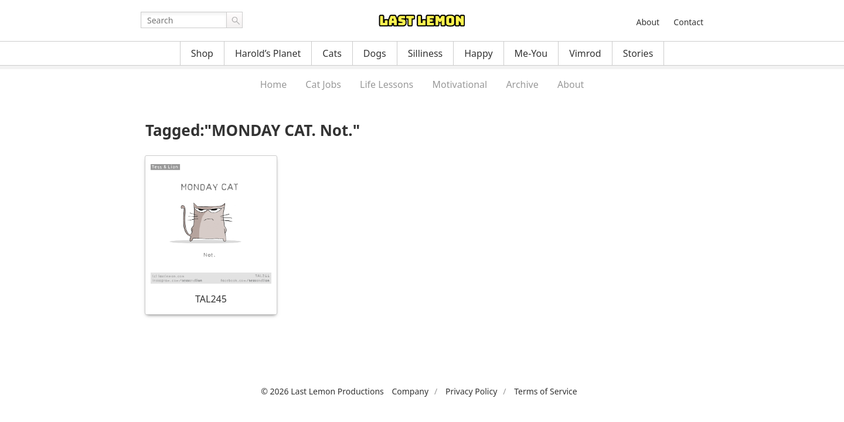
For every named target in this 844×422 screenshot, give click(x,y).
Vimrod (585, 53)
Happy (478, 53)
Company (410, 391)
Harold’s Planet (268, 53)
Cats (332, 53)
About (647, 22)
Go (234, 20)
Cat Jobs (323, 84)
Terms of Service (545, 391)
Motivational (459, 84)
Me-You (531, 53)
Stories (638, 53)
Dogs (374, 53)
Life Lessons (386, 84)
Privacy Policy (471, 391)
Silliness (425, 53)
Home (273, 84)
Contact (688, 22)
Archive (522, 84)
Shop (202, 53)
